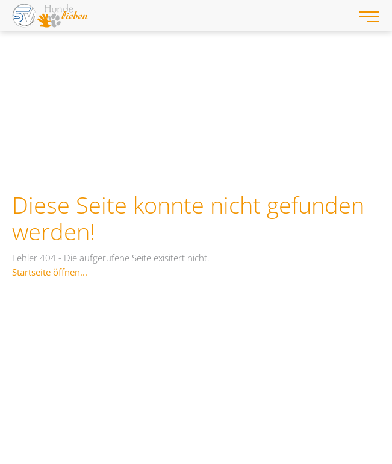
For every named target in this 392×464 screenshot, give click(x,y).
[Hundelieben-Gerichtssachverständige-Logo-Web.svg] (178, 15)
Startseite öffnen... (49, 272)
